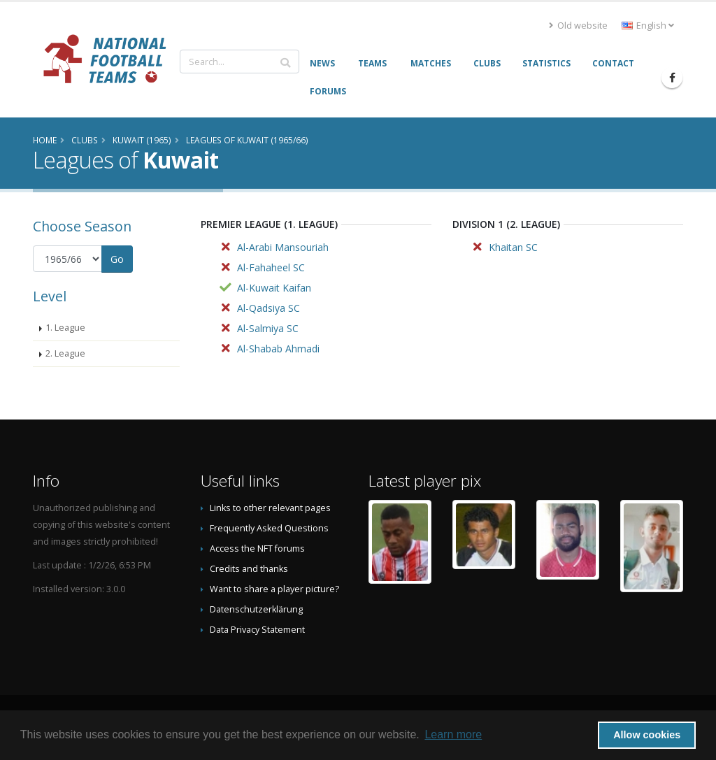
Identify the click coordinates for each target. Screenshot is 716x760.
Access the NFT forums (257, 548)
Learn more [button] (453, 734)
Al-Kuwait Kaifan (274, 287)
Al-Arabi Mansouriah (283, 247)
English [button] (648, 25)
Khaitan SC (513, 247)
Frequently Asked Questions (269, 528)
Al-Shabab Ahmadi (278, 348)
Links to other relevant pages (270, 508)
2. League (65, 353)
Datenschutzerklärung (256, 609)
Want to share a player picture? (274, 589)
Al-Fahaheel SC (271, 267)
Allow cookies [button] (646, 734)
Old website (578, 25)
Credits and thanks (249, 569)
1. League (65, 328)
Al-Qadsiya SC (268, 308)
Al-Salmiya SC (268, 328)
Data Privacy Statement (257, 630)
